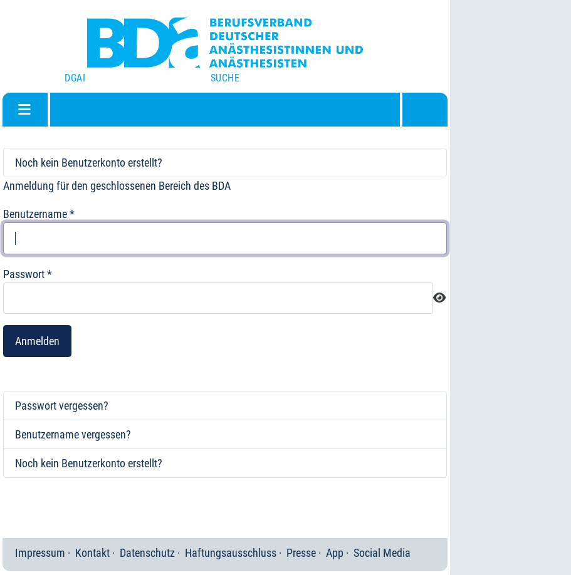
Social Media (382, 552)
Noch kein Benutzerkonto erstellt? (88, 162)
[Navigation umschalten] (24, 110)
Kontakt (92, 552)
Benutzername (39, 213)
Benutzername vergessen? (73, 434)
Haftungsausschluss (230, 552)
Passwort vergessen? (61, 405)
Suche (225, 78)
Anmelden (37, 341)
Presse (301, 552)
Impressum (40, 552)
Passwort (27, 274)
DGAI (75, 78)
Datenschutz (147, 552)
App (334, 552)
